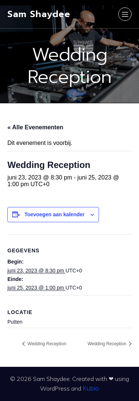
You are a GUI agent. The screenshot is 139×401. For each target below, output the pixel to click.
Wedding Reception (46, 343)
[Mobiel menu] (125, 14)
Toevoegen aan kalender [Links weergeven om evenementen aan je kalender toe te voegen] (54, 214)
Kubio (91, 388)
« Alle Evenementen (35, 127)
